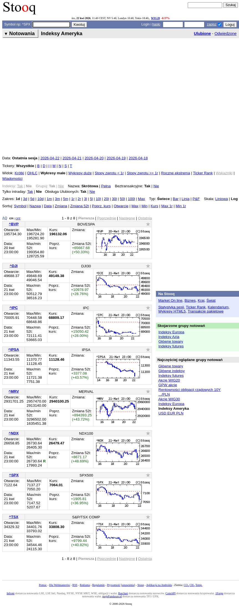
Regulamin (98, 584)
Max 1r (167, 206)
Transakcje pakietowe (205, 311)
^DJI (14, 266)
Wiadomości (12, 178)
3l (85, 199)
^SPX (14, 475)
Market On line (170, 300)
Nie (156, 186)
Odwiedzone (225, 33)
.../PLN (164, 394)
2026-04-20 (94, 158)
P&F (196, 199)
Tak (30, 191)
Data (48, 206)
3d (25, 199)
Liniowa (221, 199)
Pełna (105, 186)
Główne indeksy (171, 371)
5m (65, 199)
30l (114, 199)
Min (145, 206)
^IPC (13, 308)
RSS (74, 584)
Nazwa (35, 206)
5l (91, 199)
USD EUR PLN (170, 413)
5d (32, 199)
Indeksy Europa (171, 332)
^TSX (13, 517)
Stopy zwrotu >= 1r (142, 173)
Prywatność (113, 584)
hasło (156, 24)
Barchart (123, 593)
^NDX (14, 433)
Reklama (85, 584)
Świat (210, 300)
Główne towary (170, 341)
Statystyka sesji (171, 307)
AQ (4, 218)
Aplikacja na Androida (159, 584)
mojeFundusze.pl (112, 596)
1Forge (219, 593)
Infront (10, 593)
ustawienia (128, 584)
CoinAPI (171, 593)
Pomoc (43, 584)
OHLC (32, 173)
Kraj (201, 300)
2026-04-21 (72, 158)
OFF (18, 218)
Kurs (154, 206)
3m (57, 199)
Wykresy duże (80, 173)
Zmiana (61, 206)
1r (72, 199)
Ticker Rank (203, 173)
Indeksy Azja (168, 337)
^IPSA (13, 349)
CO (186, 584)
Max (141, 199)
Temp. (198, 584)
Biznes (190, 300)
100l (131, 199)
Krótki (19, 173)
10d (40, 199)
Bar (176, 199)
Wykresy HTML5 (172, 311)
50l (122, 199)
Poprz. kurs (101, 206)
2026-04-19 (116, 158)
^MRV (14, 391)
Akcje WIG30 (169, 399)
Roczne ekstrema (175, 173)
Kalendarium (218, 307)
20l (106, 199)
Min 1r (181, 206)
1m (49, 199)
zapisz (211, 24)
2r (79, 199)
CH (191, 584)
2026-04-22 (50, 158)
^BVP (14, 224)
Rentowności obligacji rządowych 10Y (189, 390)
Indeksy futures (171, 346)
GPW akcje (167, 385)
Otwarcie (121, 206)
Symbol (20, 206)
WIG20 (155, 18)
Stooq (140, 584)
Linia (185, 199)
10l (98, 199)
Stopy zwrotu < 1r (109, 173)
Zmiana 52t (79, 206)
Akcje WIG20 (169, 380)
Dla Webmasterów (59, 584)
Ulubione (202, 33)
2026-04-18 (138, 158)
